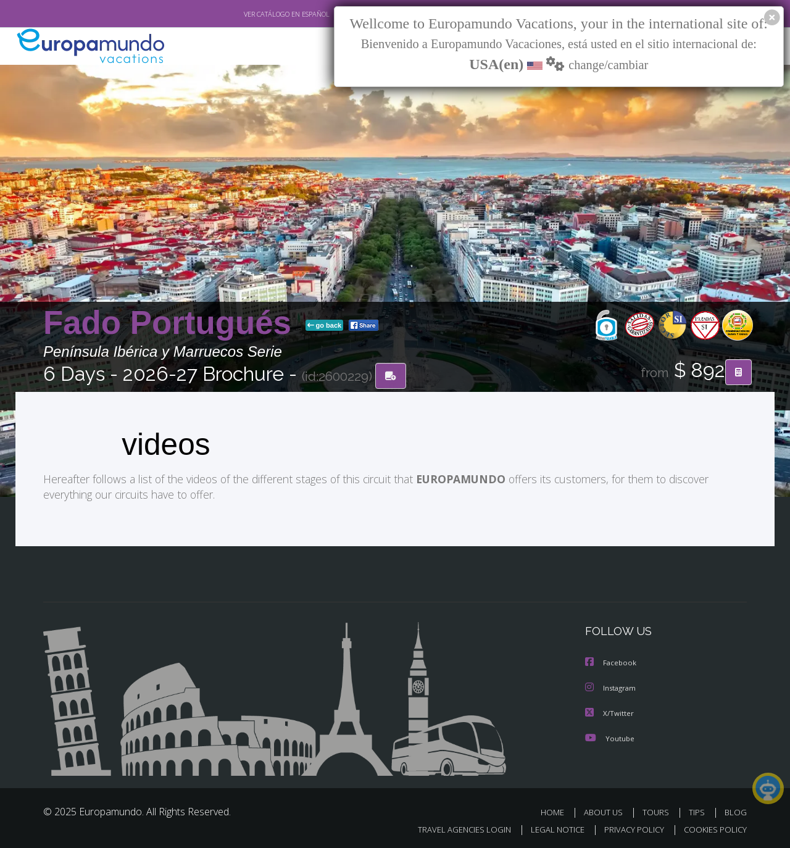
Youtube (609, 736)
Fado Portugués (172, 323)
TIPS (698, 810)
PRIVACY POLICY (629, 827)
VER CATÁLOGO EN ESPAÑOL (258, 14)
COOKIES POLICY (712, 827)
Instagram (612, 686)
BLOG (736, 810)
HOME (557, 810)
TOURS (658, 810)
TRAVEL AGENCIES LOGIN (452, 827)
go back (324, 326)
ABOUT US (606, 810)
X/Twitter (609, 711)
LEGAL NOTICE (549, 827)
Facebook (611, 662)
